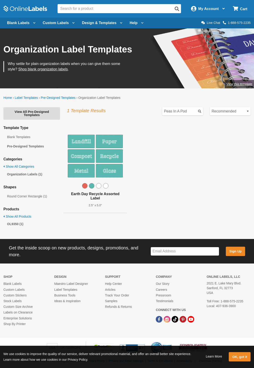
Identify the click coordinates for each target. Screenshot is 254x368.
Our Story (162, 284)
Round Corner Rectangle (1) (27, 196)
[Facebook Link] (159, 319)
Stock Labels (12, 301)
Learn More (214, 356)
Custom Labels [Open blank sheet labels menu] (59, 23)
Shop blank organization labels (43, 69)
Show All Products (17, 216)
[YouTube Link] (191, 319)
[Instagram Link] (167, 319)
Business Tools (64, 295)
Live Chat (210, 22)
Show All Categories (18, 166)
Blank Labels (12, 284)
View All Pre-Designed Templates (32, 113)
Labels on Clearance (18, 312)
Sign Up (235, 251)
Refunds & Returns (118, 306)
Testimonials (164, 301)
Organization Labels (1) (24, 174)
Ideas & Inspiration (67, 301)
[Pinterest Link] (183, 319)
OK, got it (239, 357)
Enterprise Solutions (17, 318)
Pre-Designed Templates (58, 97)
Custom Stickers (15, 295)
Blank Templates (18, 137)
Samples (111, 301)
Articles (110, 289)
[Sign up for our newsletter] (185, 251)
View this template (239, 84)
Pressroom (163, 295)
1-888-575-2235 (237, 23)
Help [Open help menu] (136, 23)
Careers (161, 289)
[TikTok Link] (175, 319)
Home (7, 97)
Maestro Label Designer (71, 284)
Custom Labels (14, 289)
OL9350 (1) (15, 224)
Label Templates (26, 97)
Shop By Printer (14, 324)
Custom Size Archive (18, 306)
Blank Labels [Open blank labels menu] (21, 23)
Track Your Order (117, 295)
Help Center (113, 284)
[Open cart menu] (240, 9)
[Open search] (177, 9)
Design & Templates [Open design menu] (102, 23)
